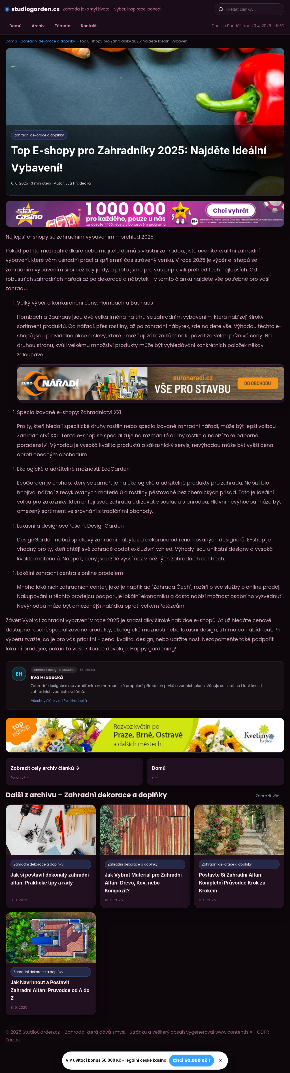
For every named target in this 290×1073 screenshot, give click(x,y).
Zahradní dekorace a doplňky (48, 41)
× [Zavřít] (220, 1060)
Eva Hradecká (47, 677)
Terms (13, 1039)
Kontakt (89, 26)
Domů (15, 26)
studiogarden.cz (35, 9)
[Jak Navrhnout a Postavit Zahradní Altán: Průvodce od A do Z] (51, 963)
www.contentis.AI (234, 1032)
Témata (63, 26)
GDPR (263, 1032)
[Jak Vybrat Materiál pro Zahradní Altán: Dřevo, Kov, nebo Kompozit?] (145, 856)
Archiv (38, 26)
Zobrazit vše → (270, 796)
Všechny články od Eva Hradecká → (61, 700)
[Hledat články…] (253, 9)
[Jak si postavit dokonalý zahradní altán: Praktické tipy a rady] (51, 856)
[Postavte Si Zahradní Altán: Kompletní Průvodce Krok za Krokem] (239, 856)
